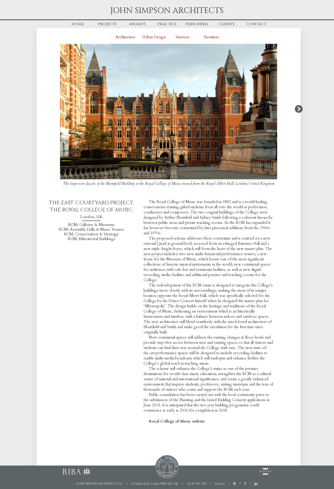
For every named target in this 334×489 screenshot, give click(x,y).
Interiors (183, 37)
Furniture (211, 37)
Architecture (125, 37)
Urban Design (154, 37)
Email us (220, 484)
